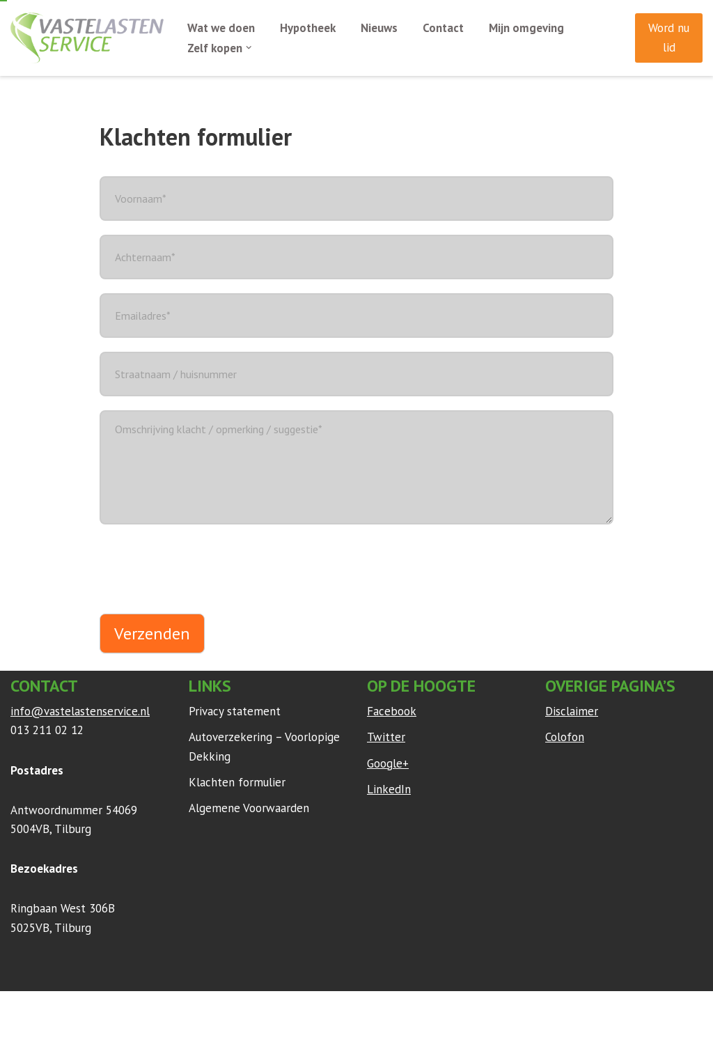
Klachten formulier (237, 782)
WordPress (195, 1008)
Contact (443, 28)
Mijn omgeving (527, 28)
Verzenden (152, 633)
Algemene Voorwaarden (249, 808)
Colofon (564, 737)
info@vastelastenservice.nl (80, 711)
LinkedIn (389, 789)
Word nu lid (668, 37)
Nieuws (379, 28)
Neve (23, 1008)
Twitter (386, 737)
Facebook (391, 711)
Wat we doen (221, 28)
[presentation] (205, 565)
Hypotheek (308, 28)
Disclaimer (571, 711)
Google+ (388, 763)
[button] (249, 48)
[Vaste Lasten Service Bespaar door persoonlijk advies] (87, 38)
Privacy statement (235, 711)
